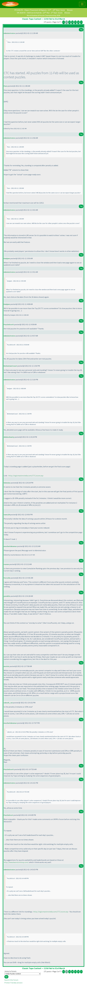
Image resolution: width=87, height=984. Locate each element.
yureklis (7, 596)
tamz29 (7, 514)
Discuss (70, 10)
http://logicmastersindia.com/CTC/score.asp (25, 475)
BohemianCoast (10, 366)
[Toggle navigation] (82, 4)
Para (5, 86)
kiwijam (7, 258)
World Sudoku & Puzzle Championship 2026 (43, 15)
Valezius (7, 483)
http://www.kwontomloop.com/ (16, 862)
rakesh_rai (8, 702)
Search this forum (11, 980)
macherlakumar (10, 546)
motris (6, 666)
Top (81, 30)
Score (62, 10)
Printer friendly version (13, 983)
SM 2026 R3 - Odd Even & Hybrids (29, 13)
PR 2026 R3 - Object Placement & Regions (30, 10)
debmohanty (9, 437)
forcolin (7, 578)
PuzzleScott (9, 324)
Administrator (9, 33)
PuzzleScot (8, 815)
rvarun (6, 564)
